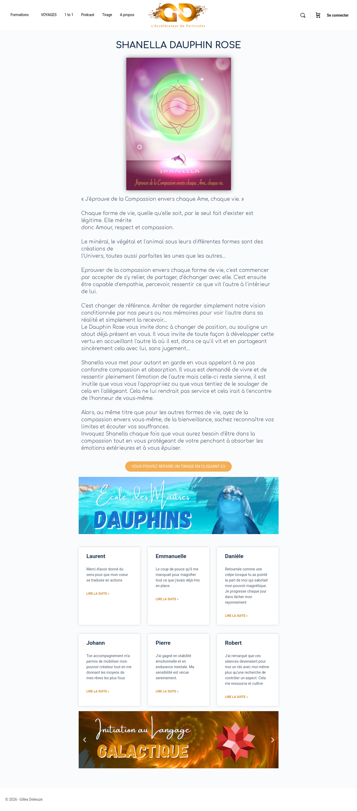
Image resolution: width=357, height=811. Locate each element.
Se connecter (338, 15)
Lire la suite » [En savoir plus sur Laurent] (98, 593)
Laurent (96, 556)
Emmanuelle (171, 556)
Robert (233, 643)
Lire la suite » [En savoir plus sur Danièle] (236, 616)
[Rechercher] (303, 15)
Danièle (234, 556)
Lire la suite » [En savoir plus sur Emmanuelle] (167, 599)
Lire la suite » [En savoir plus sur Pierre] (167, 691)
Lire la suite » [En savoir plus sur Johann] (98, 691)
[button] (84, 739)
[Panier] (318, 15)
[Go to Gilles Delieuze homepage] (178, 14)
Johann (96, 643)
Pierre (163, 643)
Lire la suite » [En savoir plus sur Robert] (236, 697)
